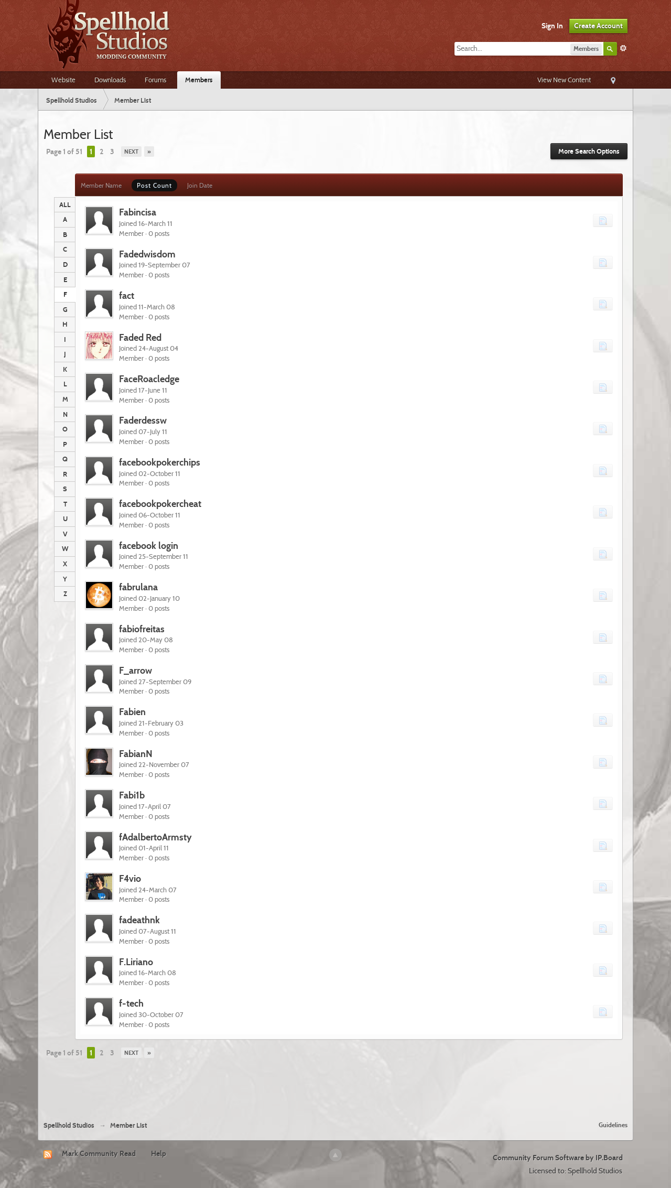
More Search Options (589, 151)
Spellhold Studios (69, 1125)
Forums (155, 79)
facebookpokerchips (159, 462)
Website (63, 79)
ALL (65, 204)
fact (126, 295)
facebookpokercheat (160, 503)
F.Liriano (136, 961)
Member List (128, 1125)
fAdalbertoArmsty (155, 837)
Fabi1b (132, 795)
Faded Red (140, 337)
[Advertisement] (335, 1084)
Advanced (623, 48)
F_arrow (135, 670)
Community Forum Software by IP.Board (558, 1157)
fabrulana (138, 586)
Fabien (132, 711)
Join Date (199, 185)
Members (199, 79)
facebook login (148, 545)
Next (131, 151)
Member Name (101, 185)
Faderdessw (143, 420)
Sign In (552, 25)
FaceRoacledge (149, 378)
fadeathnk (139, 919)
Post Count (154, 185)
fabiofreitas (142, 628)
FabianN (136, 753)
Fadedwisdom (147, 254)
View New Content (564, 79)
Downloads (110, 79)
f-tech (131, 1003)
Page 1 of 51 (64, 151)
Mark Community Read (99, 1153)
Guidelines (613, 1125)
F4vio (130, 878)
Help (158, 1153)
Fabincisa (137, 212)
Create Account (598, 25)
